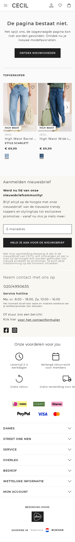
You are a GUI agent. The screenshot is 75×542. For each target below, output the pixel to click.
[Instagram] (15, 329)
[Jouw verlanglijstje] (60, 5)
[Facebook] (6, 329)
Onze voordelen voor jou (37, 344)
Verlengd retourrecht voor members (55, 366)
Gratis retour (19, 386)
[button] (67, 107)
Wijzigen (57, 530)
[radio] (7, 156)
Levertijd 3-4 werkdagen (19, 366)
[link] (20, 5)
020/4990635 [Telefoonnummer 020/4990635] (16, 286)
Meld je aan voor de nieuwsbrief (37, 242)
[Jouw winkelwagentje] (69, 5)
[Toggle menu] (5, 5)
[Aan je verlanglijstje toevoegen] (32, 87)
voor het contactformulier (39, 319)
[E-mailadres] (37, 229)
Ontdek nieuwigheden (38, 52)
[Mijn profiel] (51, 5)
